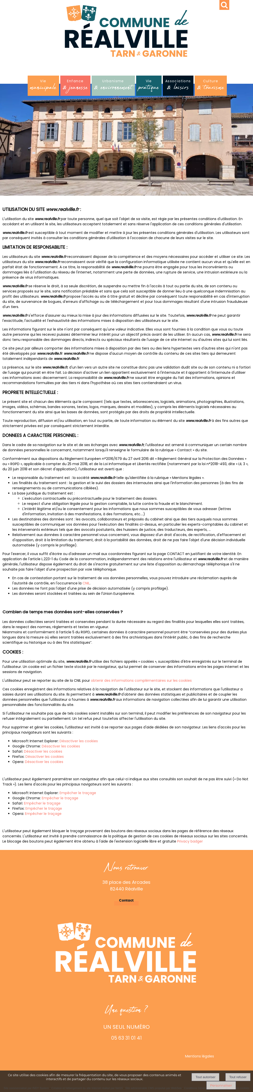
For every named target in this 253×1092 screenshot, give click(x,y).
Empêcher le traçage (78, 792)
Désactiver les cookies (79, 741)
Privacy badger (190, 841)
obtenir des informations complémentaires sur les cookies (141, 680)
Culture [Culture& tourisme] (210, 86)
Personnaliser (221, 1085)
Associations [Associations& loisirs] (178, 86)
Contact (126, 900)
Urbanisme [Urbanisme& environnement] (113, 86)
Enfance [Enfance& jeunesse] (75, 86)
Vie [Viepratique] (149, 86)
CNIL (86, 583)
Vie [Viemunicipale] (43, 86)
